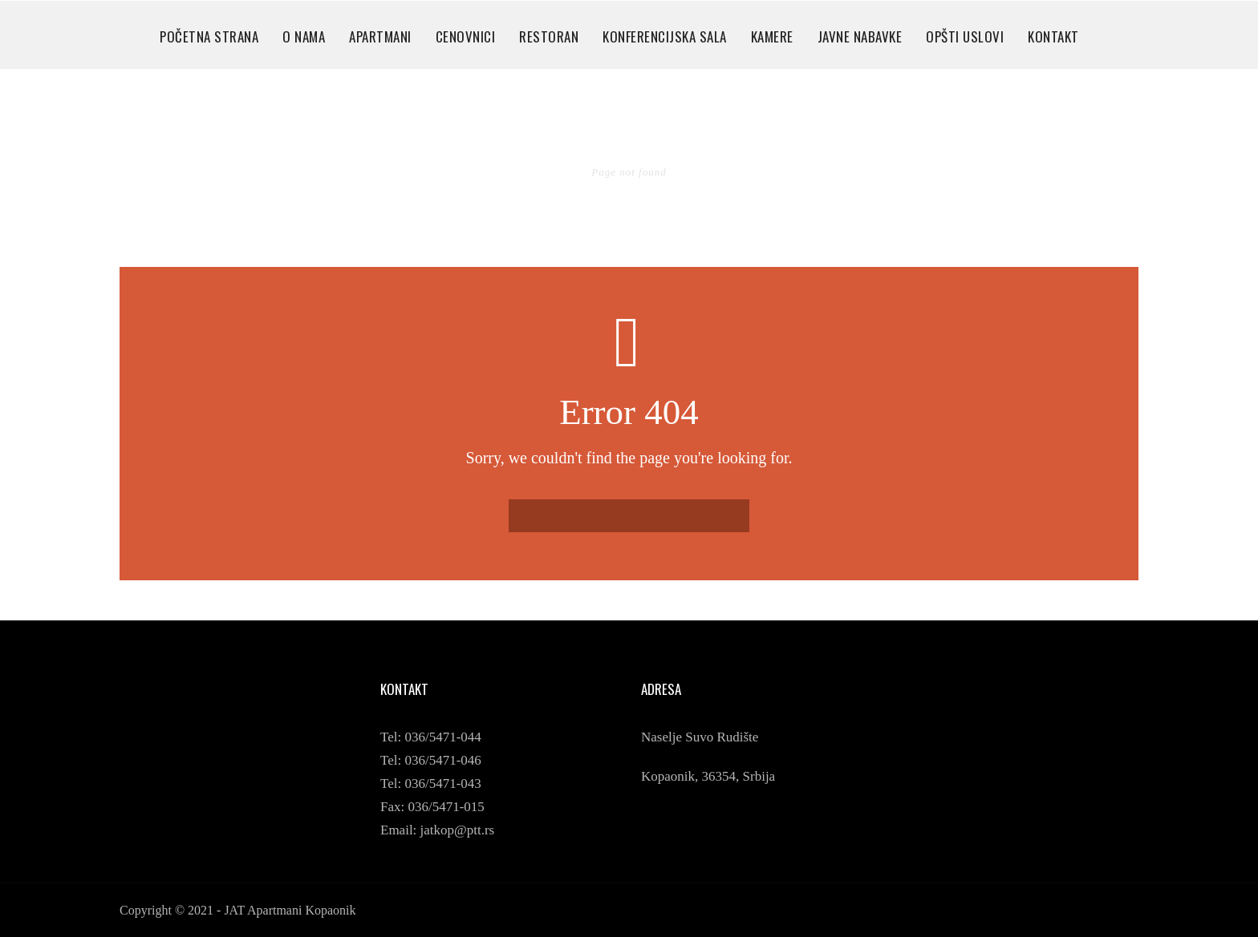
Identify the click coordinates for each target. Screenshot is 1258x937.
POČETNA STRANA (209, 36)
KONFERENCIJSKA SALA (665, 36)
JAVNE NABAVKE (860, 36)
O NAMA (303, 36)
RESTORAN (548, 36)
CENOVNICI (466, 36)
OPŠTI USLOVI (965, 36)
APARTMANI (380, 36)
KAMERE (772, 36)
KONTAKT (1053, 36)
